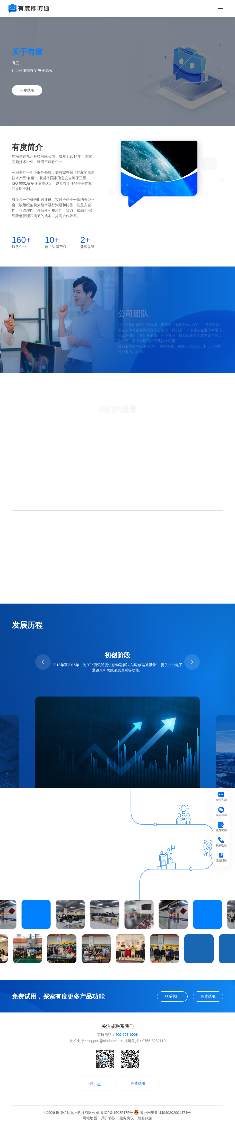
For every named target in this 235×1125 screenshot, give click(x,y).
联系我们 (172, 996)
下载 (93, 1083)
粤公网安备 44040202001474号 (162, 1113)
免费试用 (27, 90)
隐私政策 (145, 1118)
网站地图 (90, 1118)
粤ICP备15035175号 (117, 1113)
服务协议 (126, 1118)
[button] (43, 662)
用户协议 (108, 1118)
